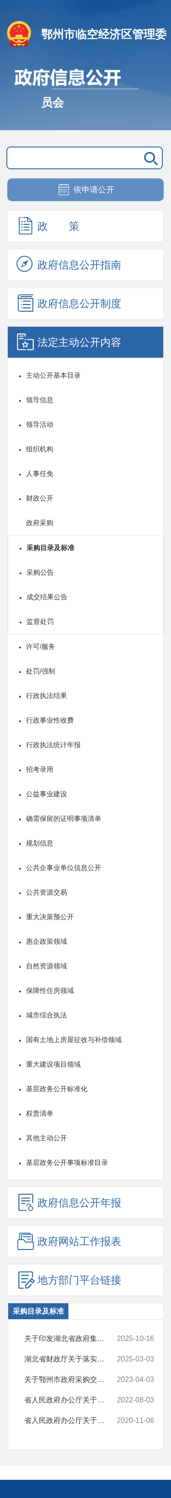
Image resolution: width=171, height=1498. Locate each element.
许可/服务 (40, 646)
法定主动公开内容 (68, 342)
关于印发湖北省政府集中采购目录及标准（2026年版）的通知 (72, 1338)
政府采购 (39, 522)
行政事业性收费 (50, 720)
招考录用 (39, 769)
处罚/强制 (40, 671)
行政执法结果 (46, 695)
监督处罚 (40, 621)
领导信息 (39, 400)
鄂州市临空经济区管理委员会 (103, 48)
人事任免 (39, 473)
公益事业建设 (46, 794)
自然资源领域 (46, 966)
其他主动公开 (46, 1138)
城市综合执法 (46, 1015)
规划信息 (39, 843)
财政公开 (39, 498)
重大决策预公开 (50, 917)
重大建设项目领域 (53, 1064)
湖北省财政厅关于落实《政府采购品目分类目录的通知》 (72, 1359)
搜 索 (149, 158)
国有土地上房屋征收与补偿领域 (74, 1039)
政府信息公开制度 (68, 303)
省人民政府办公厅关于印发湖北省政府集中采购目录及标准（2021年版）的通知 (72, 1420)
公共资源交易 (46, 892)
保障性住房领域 (50, 990)
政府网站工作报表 (68, 1241)
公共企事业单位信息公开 (63, 867)
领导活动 (39, 424)
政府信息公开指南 (68, 264)
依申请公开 (85, 190)
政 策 (47, 226)
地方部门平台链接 (68, 1279)
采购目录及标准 (50, 548)
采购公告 (40, 572)
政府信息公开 (85, 94)
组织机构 (39, 449)
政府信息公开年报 (68, 1202)
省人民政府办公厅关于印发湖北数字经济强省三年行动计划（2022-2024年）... (72, 1400)
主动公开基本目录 (53, 375)
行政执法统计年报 (53, 745)
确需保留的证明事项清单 (63, 818)
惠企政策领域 (46, 941)
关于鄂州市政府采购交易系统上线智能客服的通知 (72, 1379)
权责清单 (39, 1113)
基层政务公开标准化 (57, 1089)
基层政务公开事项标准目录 (67, 1162)
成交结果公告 (46, 597)
